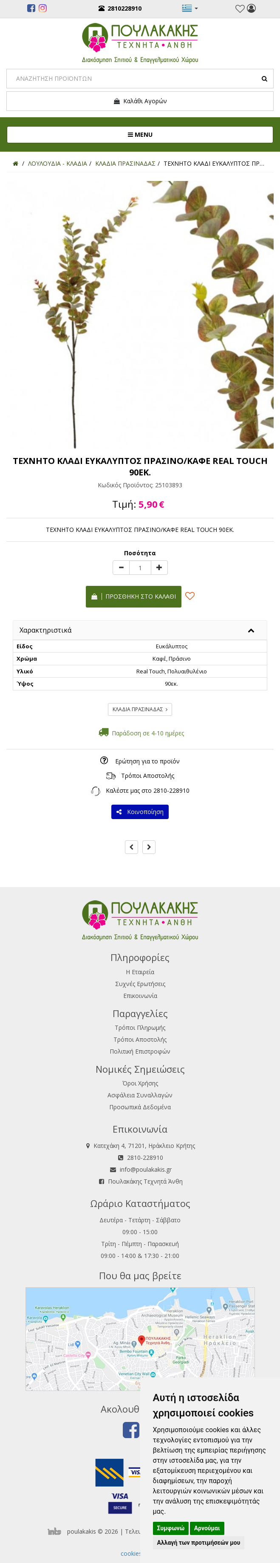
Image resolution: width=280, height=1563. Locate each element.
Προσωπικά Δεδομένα (140, 1107)
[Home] (15, 163)
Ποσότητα (140, 553)
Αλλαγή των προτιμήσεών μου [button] (198, 1542)
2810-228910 (171, 790)
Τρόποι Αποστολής (147, 776)
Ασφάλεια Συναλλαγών (140, 1095)
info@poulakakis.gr (146, 1169)
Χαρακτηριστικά (45, 630)
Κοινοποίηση (140, 812)
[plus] (159, 567)
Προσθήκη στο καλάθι (133, 596)
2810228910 (120, 8)
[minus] (121, 567)
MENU (168, 134)
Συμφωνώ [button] (171, 1528)
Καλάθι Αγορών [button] (140, 101)
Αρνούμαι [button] (207, 1528)
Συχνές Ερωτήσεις (140, 984)
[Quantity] (140, 567)
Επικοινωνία (140, 996)
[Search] (140, 78)
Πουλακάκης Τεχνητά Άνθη (145, 1181)
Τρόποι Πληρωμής (140, 1027)
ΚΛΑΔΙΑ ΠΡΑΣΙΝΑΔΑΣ (140, 709)
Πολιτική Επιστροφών (140, 1051)
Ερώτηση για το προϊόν (147, 761)
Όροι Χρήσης (140, 1083)
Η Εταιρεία (140, 972)
